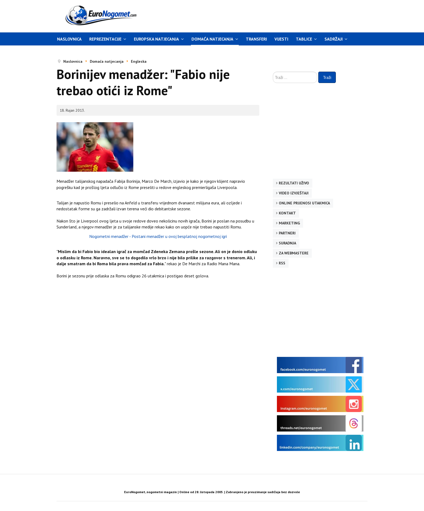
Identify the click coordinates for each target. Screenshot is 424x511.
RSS (282, 263)
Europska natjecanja (156, 39)
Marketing (289, 223)
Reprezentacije (105, 39)
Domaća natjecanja (212, 39)
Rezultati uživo (294, 183)
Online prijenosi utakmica (304, 203)
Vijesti (281, 39)
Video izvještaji (294, 193)
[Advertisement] (263, 15)
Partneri (287, 233)
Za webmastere (294, 253)
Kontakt (287, 213)
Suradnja (287, 243)
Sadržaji (333, 39)
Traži (327, 77)
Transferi (256, 39)
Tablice (304, 39)
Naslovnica (69, 39)
